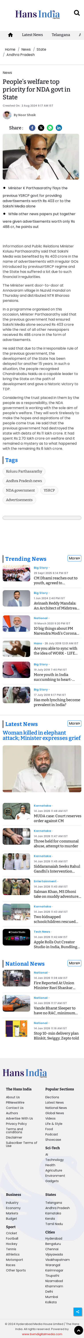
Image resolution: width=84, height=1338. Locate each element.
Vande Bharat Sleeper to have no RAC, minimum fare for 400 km (55, 1013)
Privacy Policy (16, 1123)
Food (49, 1129)
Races (10, 1265)
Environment (55, 1175)
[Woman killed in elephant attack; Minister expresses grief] (42, 736)
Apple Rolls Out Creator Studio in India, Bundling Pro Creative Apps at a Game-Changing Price (55, 949)
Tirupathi (52, 1275)
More (74, 558)
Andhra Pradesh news (24, 481)
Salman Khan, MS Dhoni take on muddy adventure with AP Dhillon (56, 896)
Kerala (50, 1218)
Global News (54, 1113)
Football (12, 1238)
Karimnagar (54, 1270)
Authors (12, 1113)
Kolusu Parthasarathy (24, 471)
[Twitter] (41, 127)
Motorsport (14, 1259)
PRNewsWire (15, 1102)
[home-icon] (10, 35)
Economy (13, 1208)
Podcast (51, 1134)
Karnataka (42, 806)
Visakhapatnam (57, 1259)
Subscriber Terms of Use (21, 1144)
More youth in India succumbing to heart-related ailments (53, 679)
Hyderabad (53, 1238)
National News (25, 964)
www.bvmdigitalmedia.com (42, 1334)
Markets (12, 1213)
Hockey (11, 1243)
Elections (52, 1097)
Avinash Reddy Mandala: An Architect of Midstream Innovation (57, 608)
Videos (50, 1118)
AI (46, 1154)
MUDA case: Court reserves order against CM (57, 818)
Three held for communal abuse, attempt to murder (56, 843)
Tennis (11, 1249)
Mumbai (51, 1296)
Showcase (53, 1139)
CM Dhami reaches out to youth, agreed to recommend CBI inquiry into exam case (56, 585)
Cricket (11, 1233)
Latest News (32, 35)
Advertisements (19, 500)
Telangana (61, 35)
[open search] (76, 12)
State (41, 49)
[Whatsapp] (50, 127)
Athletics (13, 1254)
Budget (11, 1218)
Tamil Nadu (54, 1223)
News (26, 49)
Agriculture (53, 1170)
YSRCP (49, 490)
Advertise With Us (19, 1118)
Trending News (25, 559)
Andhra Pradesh (20, 54)
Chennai (51, 1249)
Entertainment (45, 881)
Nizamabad (54, 1280)
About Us (13, 1097)
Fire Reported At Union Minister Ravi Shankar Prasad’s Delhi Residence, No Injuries (56, 990)
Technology (54, 1159)
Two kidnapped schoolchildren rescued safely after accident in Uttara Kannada (55, 924)
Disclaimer (14, 1137)
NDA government (20, 490)
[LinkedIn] (59, 127)
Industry (12, 1202)
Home (10, 49)
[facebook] (32, 127)
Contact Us (15, 1107)
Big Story (41, 568)
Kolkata (51, 1302)
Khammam (54, 1286)
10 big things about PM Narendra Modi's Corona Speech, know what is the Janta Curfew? (56, 635)
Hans (38, 643)
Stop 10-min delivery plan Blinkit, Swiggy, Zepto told (56, 1036)
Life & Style (53, 1123)
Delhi (49, 1291)
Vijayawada (54, 1254)
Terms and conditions (14, 1130)
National (41, 618)
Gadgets (52, 1181)
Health (50, 1165)
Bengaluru (53, 1243)
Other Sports (16, 1270)
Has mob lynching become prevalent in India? (57, 702)
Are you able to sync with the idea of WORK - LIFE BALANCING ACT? (55, 653)
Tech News (42, 932)
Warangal (52, 1265)
